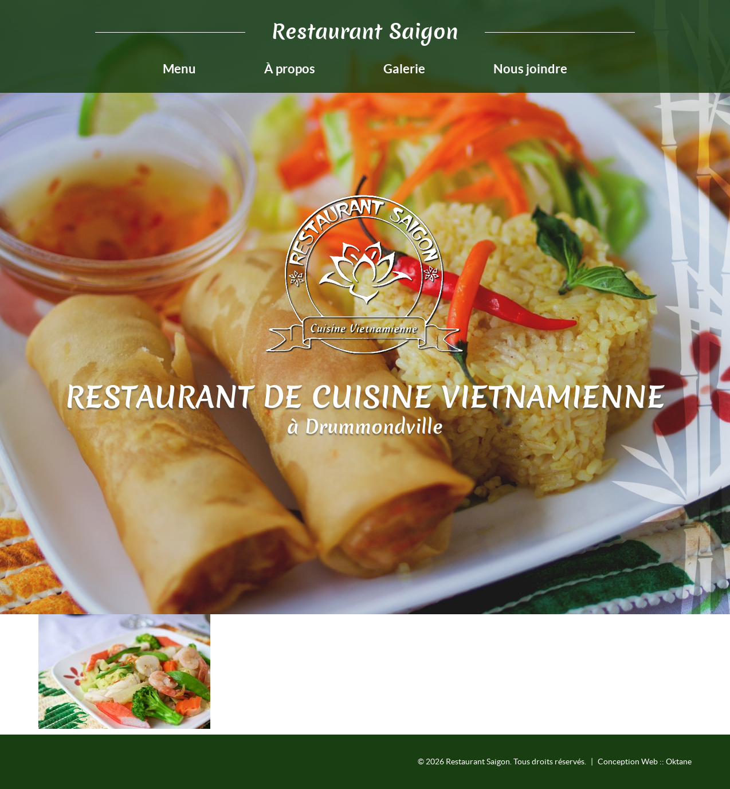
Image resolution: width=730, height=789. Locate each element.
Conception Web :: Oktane (645, 761)
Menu (179, 68)
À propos (289, 68)
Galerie (404, 68)
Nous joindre (530, 68)
